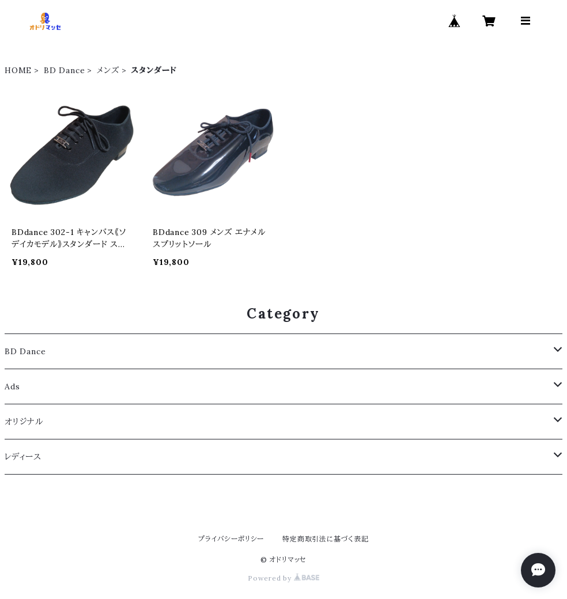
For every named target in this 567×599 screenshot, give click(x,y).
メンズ (108, 70)
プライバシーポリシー (231, 538)
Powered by (283, 578)
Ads (12, 386)
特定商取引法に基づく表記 (325, 538)
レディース (23, 457)
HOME (18, 70)
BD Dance (64, 70)
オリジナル (24, 421)
